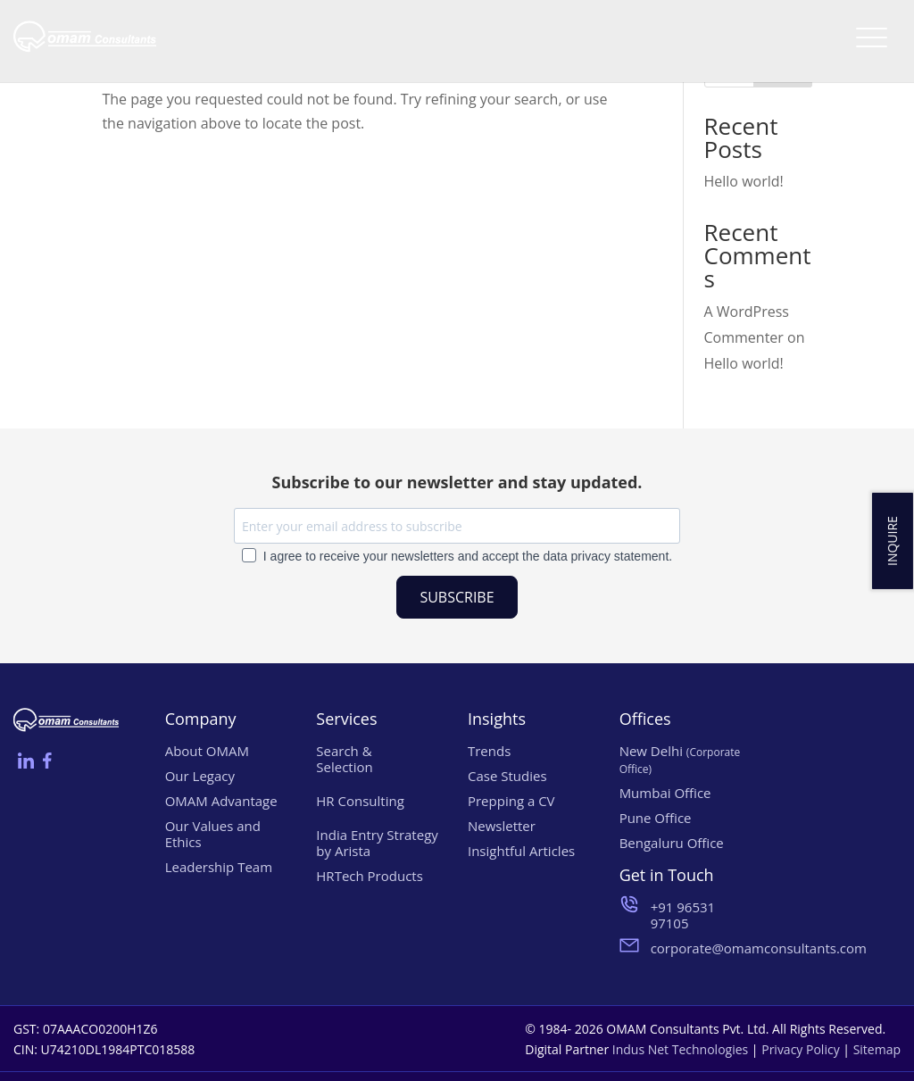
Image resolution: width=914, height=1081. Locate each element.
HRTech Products (369, 876)
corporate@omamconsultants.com (700, 948)
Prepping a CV (511, 801)
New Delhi (680, 759)
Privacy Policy (800, 1049)
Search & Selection (344, 759)
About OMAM (207, 751)
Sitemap (877, 1049)
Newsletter (502, 826)
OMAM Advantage (221, 801)
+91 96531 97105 (683, 915)
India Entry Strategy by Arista (376, 843)
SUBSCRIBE (457, 597)
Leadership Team (218, 867)
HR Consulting (360, 801)
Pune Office (655, 818)
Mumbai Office (665, 793)
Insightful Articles (521, 851)
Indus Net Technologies (680, 1049)
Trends (489, 751)
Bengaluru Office (671, 843)
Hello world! (744, 181)
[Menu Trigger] (871, 37)
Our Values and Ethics (213, 834)
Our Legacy (200, 776)
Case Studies (507, 776)
